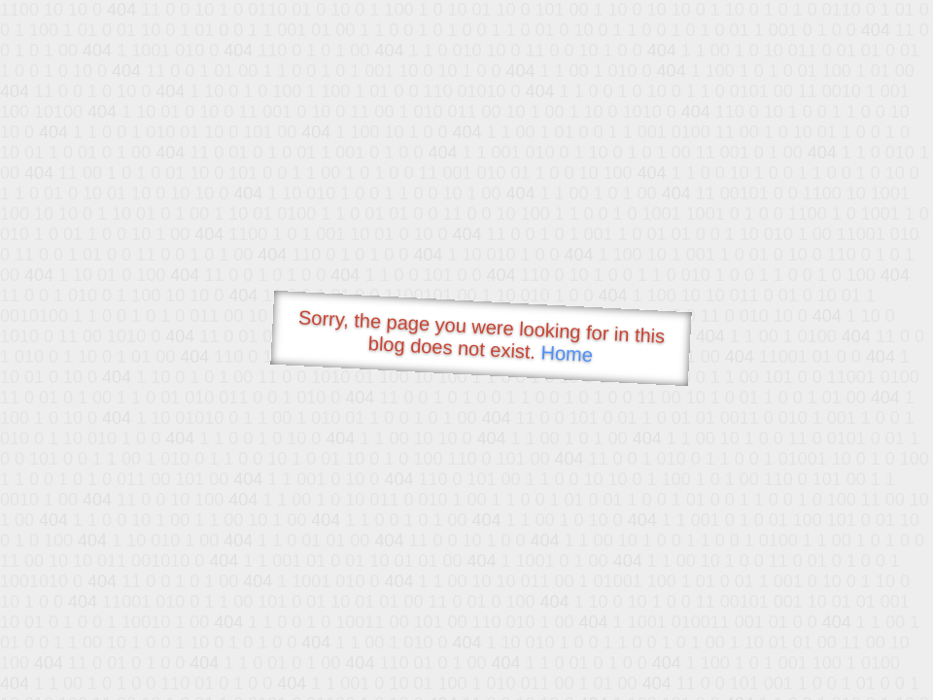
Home (566, 353)
